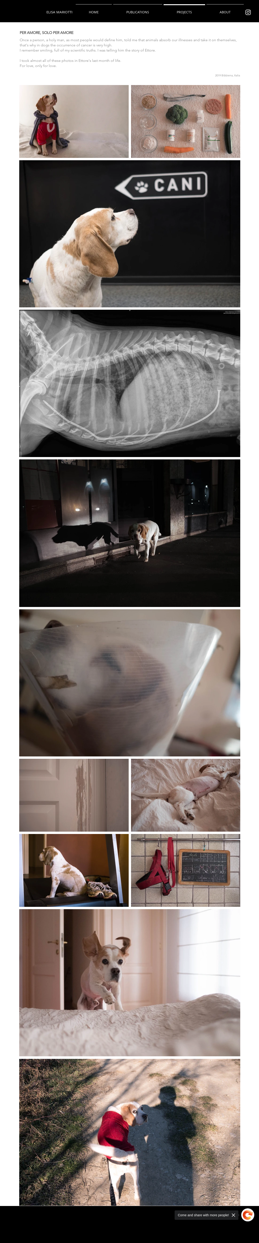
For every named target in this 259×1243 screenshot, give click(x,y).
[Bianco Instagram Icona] (248, 12)
